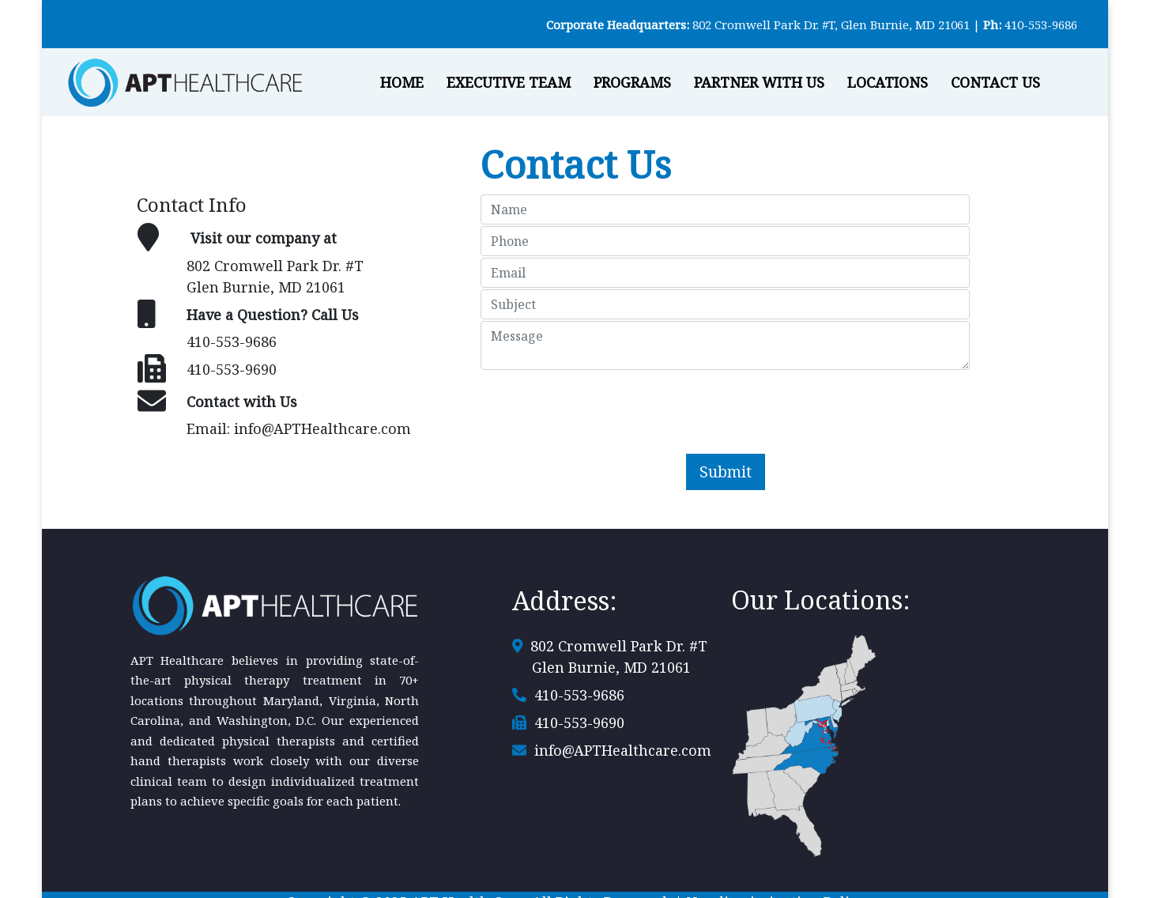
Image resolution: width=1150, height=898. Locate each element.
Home (402, 82)
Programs (632, 82)
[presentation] (725, 402)
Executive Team (509, 82)
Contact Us (995, 82)
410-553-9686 (1041, 24)
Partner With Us (759, 82)
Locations (887, 82)
